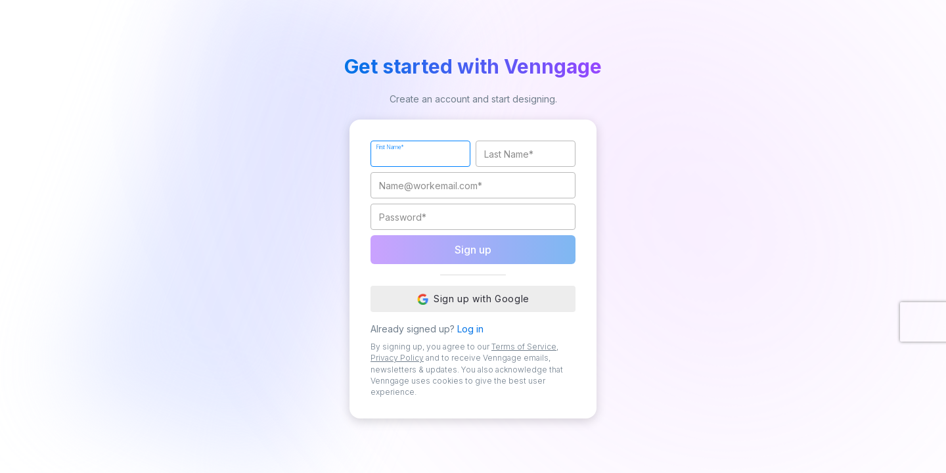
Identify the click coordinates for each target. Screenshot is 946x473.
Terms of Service (523, 346)
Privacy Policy (397, 358)
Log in (470, 328)
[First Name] (420, 154)
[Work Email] (473, 185)
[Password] (473, 217)
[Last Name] (525, 154)
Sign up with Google (473, 299)
